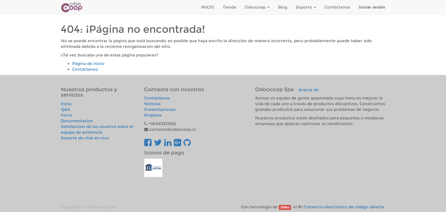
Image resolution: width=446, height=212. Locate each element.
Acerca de (308, 89)
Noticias (152, 103)
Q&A (65, 109)
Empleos (153, 115)
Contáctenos (85, 69)
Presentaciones (159, 109)
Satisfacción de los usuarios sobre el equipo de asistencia (97, 129)
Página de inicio (88, 63)
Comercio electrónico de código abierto (343, 206)
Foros (66, 115)
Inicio (66, 103)
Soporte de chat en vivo (85, 137)
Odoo (285, 207)
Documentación (77, 120)
